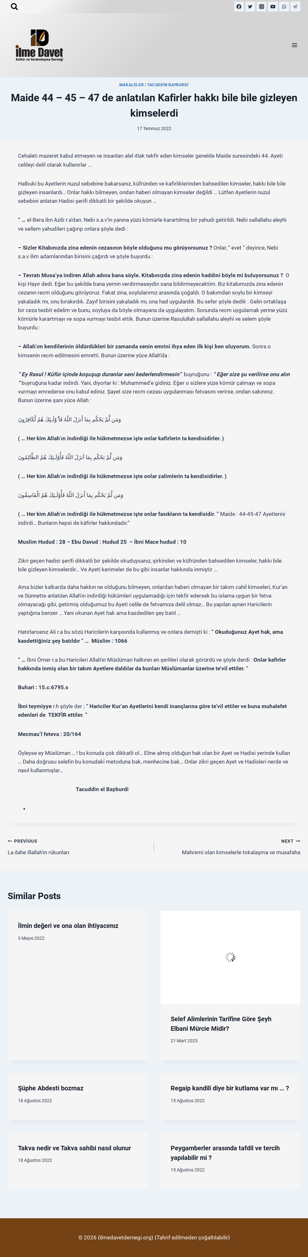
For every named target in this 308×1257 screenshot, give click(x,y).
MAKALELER (131, 85)
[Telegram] (295, 7)
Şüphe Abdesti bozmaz (50, 1088)
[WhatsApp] (284, 7)
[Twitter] (250, 7)
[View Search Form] (14, 6)
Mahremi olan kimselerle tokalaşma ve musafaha (229, 846)
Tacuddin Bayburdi (168, 85)
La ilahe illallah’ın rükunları (78, 846)
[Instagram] (262, 7)
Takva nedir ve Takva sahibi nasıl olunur (74, 1148)
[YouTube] (273, 7)
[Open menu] (294, 45)
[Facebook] (239, 7)
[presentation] (230, 957)
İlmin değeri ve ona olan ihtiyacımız (68, 926)
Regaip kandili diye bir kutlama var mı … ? (230, 1088)
